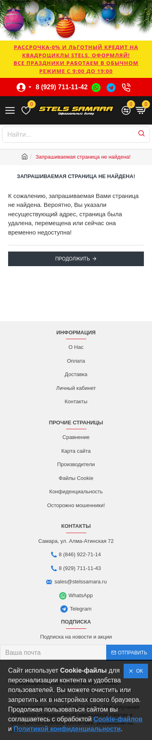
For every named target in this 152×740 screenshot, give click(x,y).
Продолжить (72, 259)
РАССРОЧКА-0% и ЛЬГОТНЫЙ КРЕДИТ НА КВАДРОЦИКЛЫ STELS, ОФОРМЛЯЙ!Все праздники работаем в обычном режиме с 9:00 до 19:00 (75, 59)
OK (138, 671)
